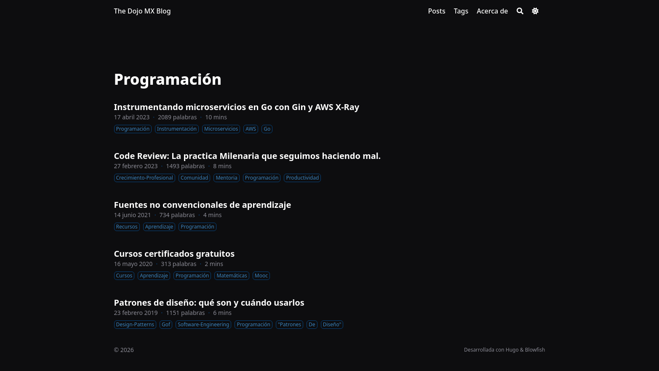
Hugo (512, 349)
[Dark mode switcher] (535, 11)
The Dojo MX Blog (142, 11)
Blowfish (535, 349)
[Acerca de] (492, 11)
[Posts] (436, 11)
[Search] (520, 11)
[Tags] (461, 11)
